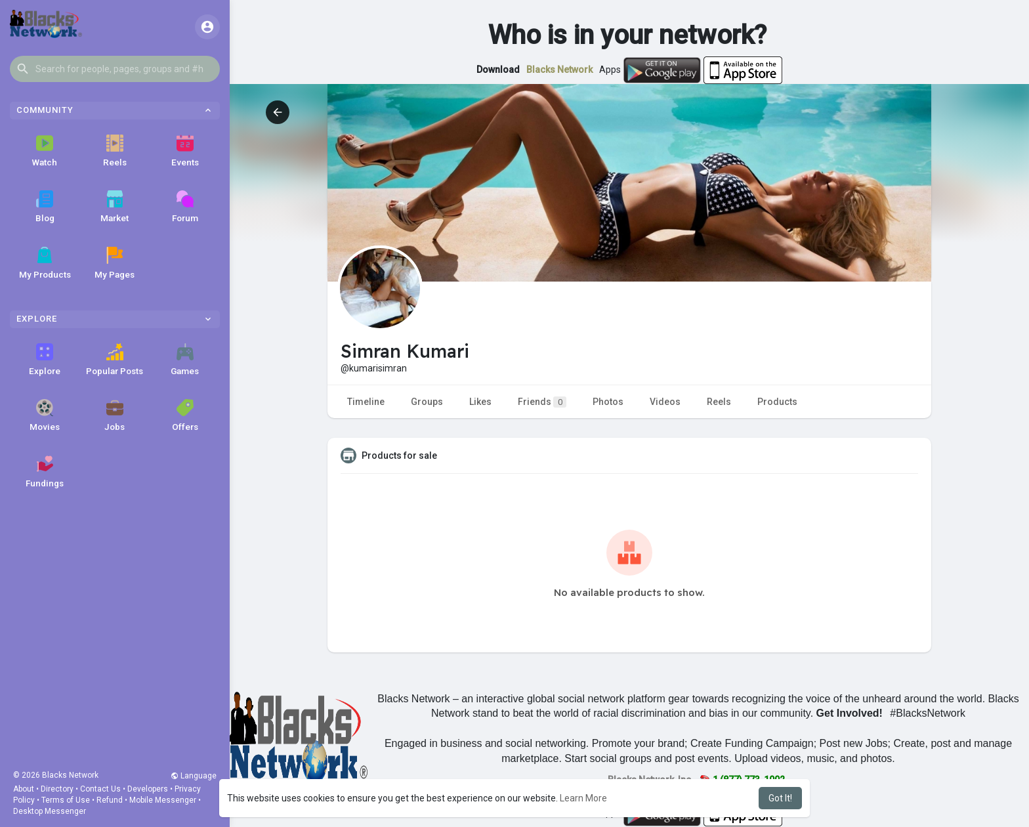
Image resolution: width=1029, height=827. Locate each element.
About (23, 789)
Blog (44, 206)
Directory (57, 789)
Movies (45, 415)
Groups (427, 401)
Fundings (45, 472)
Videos (665, 401)
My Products (45, 263)
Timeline (366, 401)
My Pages (114, 263)
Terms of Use (65, 800)
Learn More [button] (583, 798)
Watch (44, 151)
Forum (185, 206)
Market (114, 206)
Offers (185, 415)
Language (194, 775)
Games (185, 359)
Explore (44, 359)
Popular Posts (114, 359)
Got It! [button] (780, 798)
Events (185, 151)
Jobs (114, 415)
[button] (115, 69)
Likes (480, 401)
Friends (542, 402)
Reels (115, 151)
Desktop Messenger (49, 811)
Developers (147, 789)
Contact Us (100, 789)
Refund (109, 800)
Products (777, 401)
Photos (608, 401)
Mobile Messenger (162, 800)
